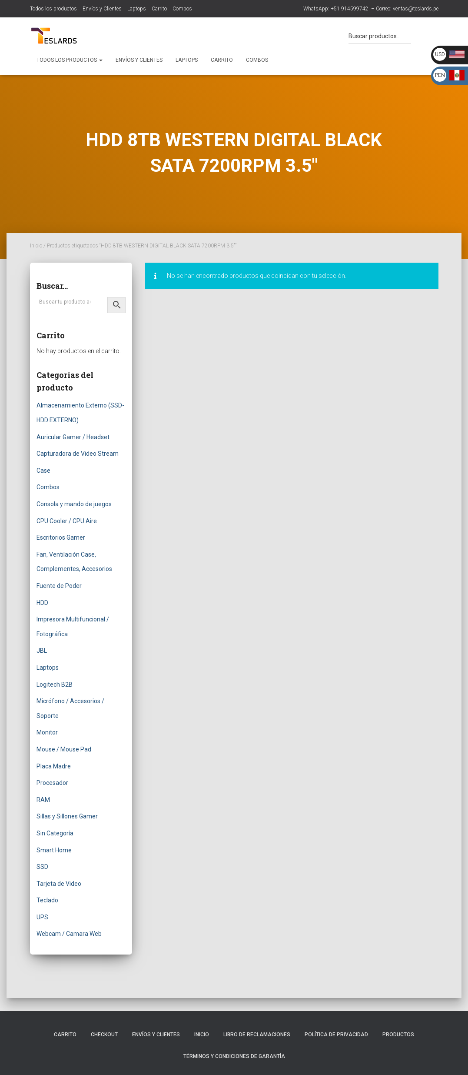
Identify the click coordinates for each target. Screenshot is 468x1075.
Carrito (159, 9)
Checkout (104, 1035)
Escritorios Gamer (61, 537)
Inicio (36, 246)
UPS (42, 917)
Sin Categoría (55, 833)
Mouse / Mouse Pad (64, 749)
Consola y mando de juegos (74, 504)
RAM (43, 799)
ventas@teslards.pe (415, 9)
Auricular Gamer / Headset (73, 437)
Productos (398, 1035)
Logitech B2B (55, 684)
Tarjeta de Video (59, 883)
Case (43, 470)
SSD (42, 866)
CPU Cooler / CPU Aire (67, 520)
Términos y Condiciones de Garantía (234, 1056)
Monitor (47, 732)
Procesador (52, 782)
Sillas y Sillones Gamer (67, 816)
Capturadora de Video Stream (78, 453)
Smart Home (54, 850)
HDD (42, 602)
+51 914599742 (349, 9)
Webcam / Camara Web (69, 933)
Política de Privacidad (336, 1035)
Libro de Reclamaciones (256, 1035)
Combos (182, 9)
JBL (42, 650)
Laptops (136, 9)
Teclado (47, 900)
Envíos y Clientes (102, 9)
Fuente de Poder (59, 585)
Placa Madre (54, 766)
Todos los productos (53, 9)
